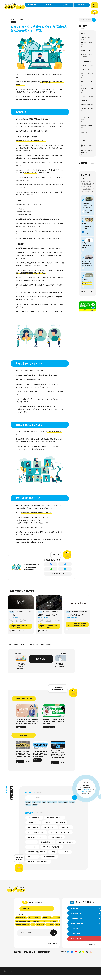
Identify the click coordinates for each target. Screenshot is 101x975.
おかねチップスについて (24, 951)
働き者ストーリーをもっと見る (86, 292)
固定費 (49, 802)
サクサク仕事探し (32, 4)
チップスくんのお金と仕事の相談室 (38, 862)
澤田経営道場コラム (47, 842)
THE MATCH (31, 842)
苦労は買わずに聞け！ (49, 857)
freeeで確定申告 (33, 827)
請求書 (54, 802)
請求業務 (28, 802)
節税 (60, 802)
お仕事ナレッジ (65, 827)
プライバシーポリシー (20, 971)
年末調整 (65, 802)
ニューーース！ (32, 847)
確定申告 (28, 804)
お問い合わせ (44, 951)
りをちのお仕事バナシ (34, 818)
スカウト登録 (81, 4)
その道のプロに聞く (56, 837)
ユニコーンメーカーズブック (36, 837)
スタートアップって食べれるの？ (60, 832)
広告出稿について (52, 943)
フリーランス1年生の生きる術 (51, 847)
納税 (34, 802)
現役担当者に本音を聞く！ (54, 818)
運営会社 (5, 971)
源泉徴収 (72, 802)
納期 (44, 802)
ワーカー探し (49, 4)
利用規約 (11, 971)
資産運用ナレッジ (33, 822)
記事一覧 (26, 909)
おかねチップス (16, 889)
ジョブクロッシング (49, 827)
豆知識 (53, 852)
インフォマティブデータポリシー (35, 971)
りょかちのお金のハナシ (66, 842)
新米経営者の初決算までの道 (36, 852)
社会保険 (35, 804)
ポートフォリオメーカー (65, 4)
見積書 (38, 802)
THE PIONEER (65, 852)
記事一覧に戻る (40, 659)
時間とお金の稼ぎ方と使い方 (36, 832)
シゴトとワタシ (32, 857)
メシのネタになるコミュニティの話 (54, 822)
